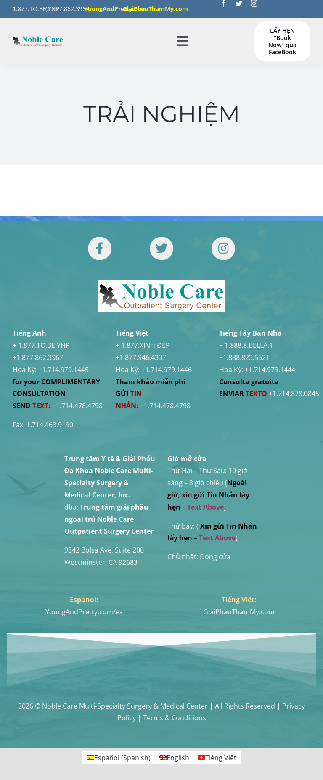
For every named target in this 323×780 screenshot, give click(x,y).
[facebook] (223, 3)
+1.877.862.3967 (38, 357)
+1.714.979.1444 (270, 369)
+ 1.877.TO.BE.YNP (41, 345)
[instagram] (254, 3)
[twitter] (239, 3)
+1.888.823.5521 (244, 357)
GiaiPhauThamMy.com (239, 611)
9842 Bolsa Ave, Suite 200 (104, 550)
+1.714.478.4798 (77, 405)
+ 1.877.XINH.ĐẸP (143, 345)
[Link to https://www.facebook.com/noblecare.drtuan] (99, 248)
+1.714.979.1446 (166, 369)
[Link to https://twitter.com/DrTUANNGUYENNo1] (161, 248)
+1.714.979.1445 (63, 369)
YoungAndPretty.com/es (84, 611)
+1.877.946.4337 (141, 357)
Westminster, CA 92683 (101, 562)
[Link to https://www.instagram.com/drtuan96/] (223, 248)
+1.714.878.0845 (294, 393)
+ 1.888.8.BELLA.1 (246, 345)
